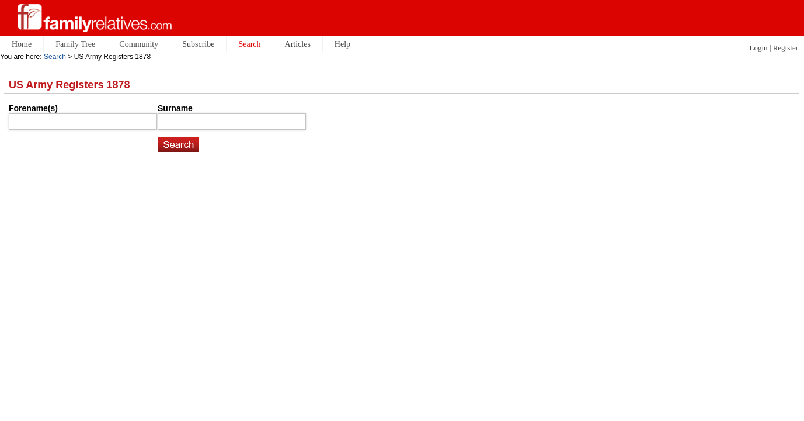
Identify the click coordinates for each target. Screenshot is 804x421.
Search (55, 57)
